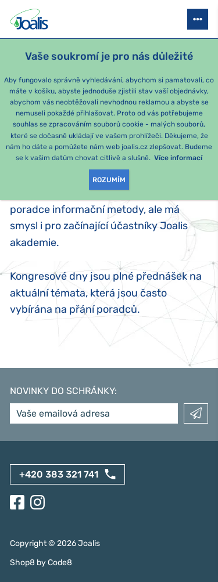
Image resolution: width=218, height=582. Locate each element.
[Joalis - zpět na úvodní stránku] (30, 19)
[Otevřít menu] (197, 19)
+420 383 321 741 (58, 474)
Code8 (60, 562)
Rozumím (109, 180)
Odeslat (196, 413)
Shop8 (22, 562)
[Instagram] (37, 502)
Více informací (178, 158)
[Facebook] (17, 502)
